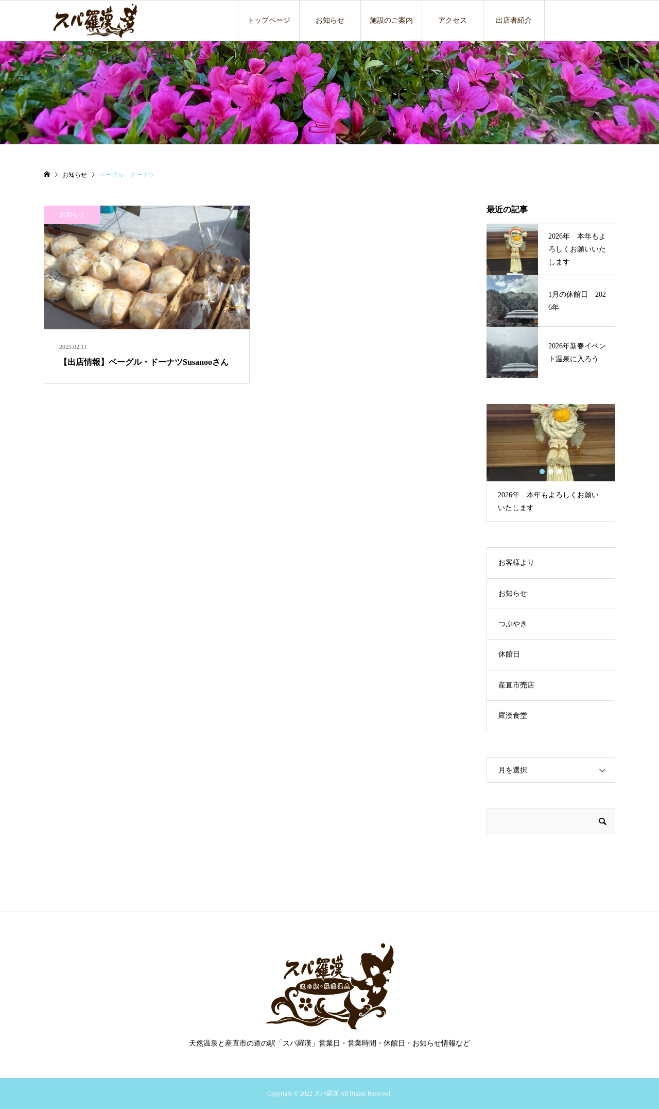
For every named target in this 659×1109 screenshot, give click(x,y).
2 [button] (551, 471)
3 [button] (560, 471)
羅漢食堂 (512, 715)
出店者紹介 (514, 20)
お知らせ (330, 20)
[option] (551, 463)
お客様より (516, 562)
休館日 (509, 654)
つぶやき (512, 624)
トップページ (268, 20)
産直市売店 (516, 685)
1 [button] (542, 471)
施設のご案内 (391, 20)
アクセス (452, 20)
